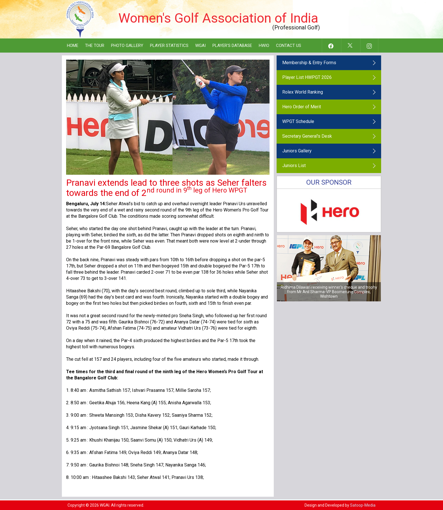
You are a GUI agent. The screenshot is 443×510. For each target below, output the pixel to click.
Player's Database (232, 45)
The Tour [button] (94, 45)
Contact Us (288, 45)
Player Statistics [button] (169, 45)
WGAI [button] (200, 45)
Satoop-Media (362, 505)
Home (72, 45)
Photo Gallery (127, 45)
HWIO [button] (264, 45)
